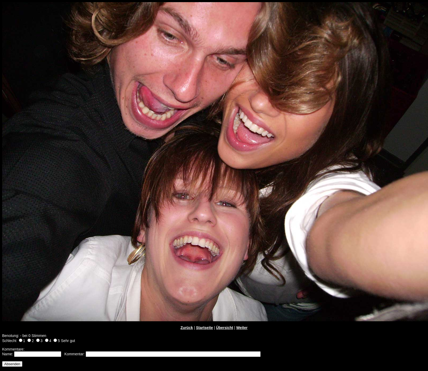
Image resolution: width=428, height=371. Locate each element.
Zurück (186, 328)
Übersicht (224, 328)
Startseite (204, 328)
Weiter (242, 328)
